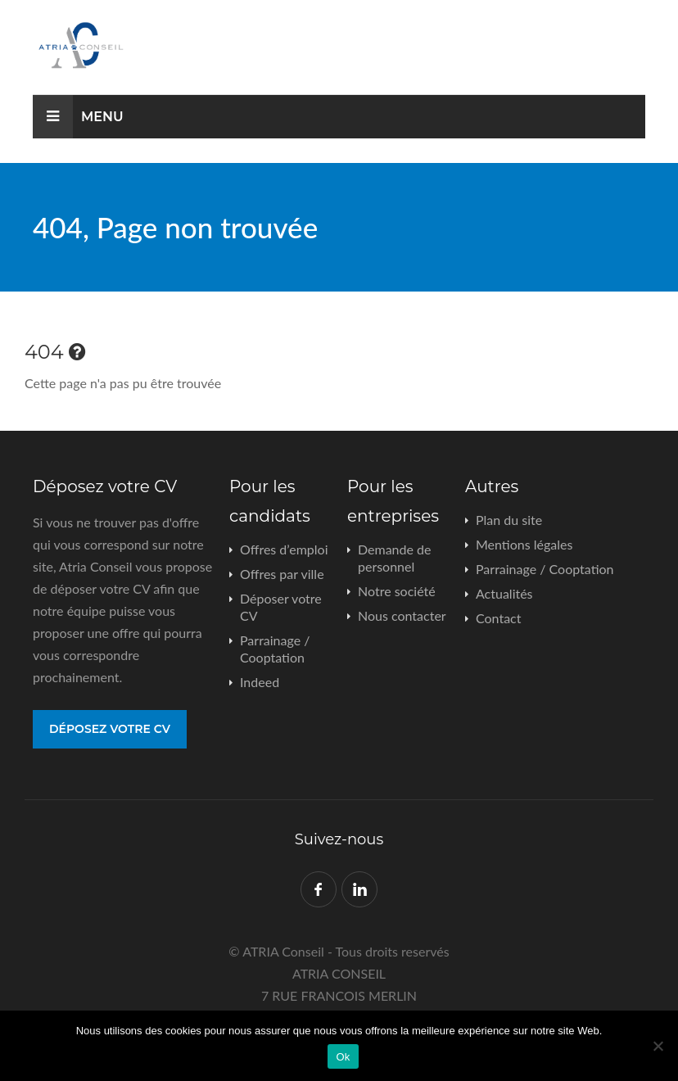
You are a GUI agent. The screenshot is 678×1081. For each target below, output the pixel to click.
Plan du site (509, 519)
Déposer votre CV (281, 606)
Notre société (397, 591)
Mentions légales (524, 544)
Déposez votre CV (109, 728)
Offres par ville (282, 573)
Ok (343, 1057)
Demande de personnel (394, 557)
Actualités (504, 593)
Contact (498, 618)
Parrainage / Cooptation (275, 648)
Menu (78, 116)
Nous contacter (402, 615)
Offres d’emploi (284, 549)
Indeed (259, 682)
